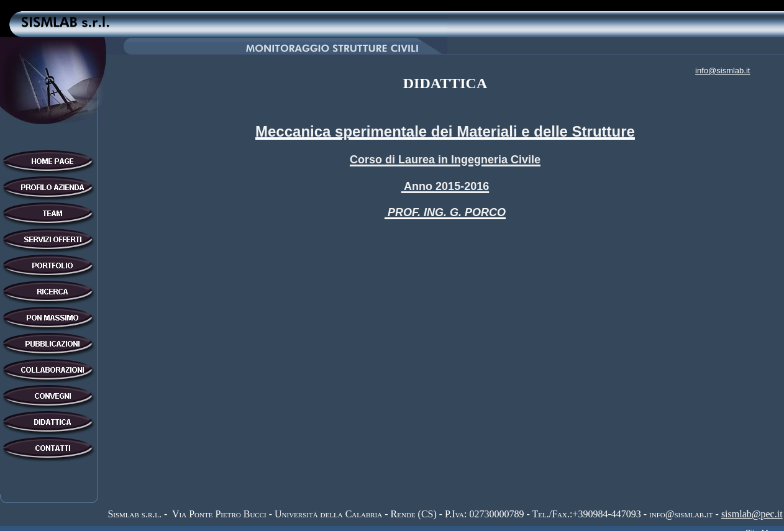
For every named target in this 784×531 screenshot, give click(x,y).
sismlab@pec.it (752, 509)
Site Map (761, 524)
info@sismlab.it (722, 70)
